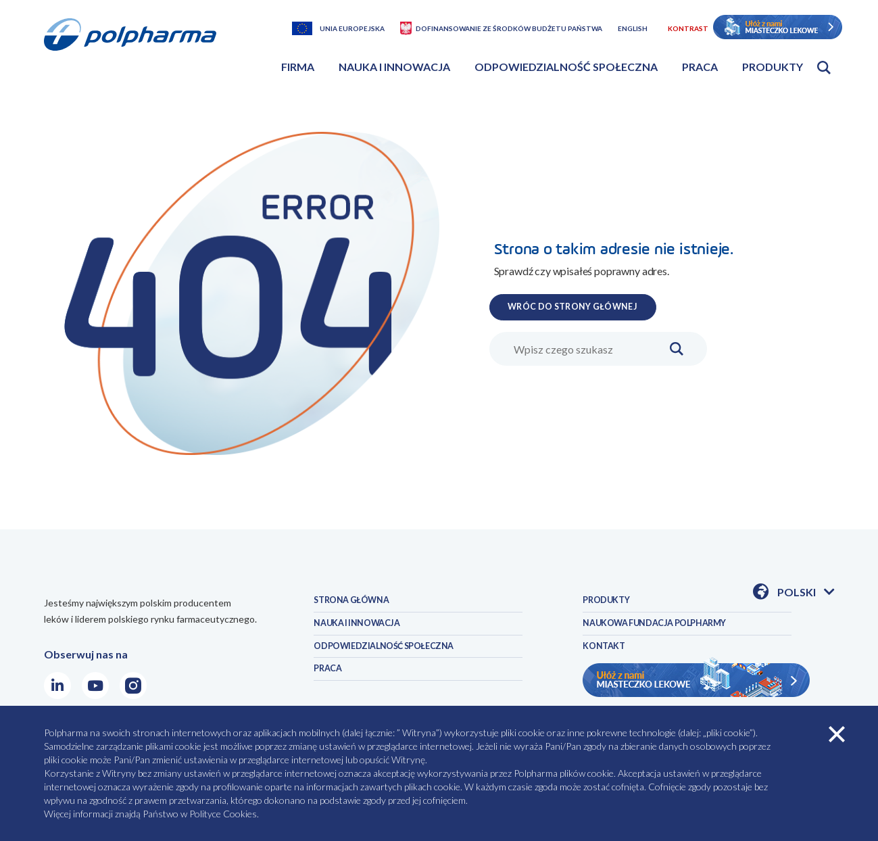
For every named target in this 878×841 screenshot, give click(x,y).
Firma (297, 66)
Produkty (772, 66)
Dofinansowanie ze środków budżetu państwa (509, 28)
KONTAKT (609, 661)
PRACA (331, 690)
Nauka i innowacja (394, 66)
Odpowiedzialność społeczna (566, 66)
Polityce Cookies (223, 813)
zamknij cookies (837, 734)
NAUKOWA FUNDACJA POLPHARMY (673, 632)
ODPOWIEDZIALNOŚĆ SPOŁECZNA (402, 661)
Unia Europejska (352, 28)
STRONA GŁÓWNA (361, 603)
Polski (805, 592)
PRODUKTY (612, 603)
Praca (700, 66)
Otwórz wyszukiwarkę (823, 67)
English (633, 28)
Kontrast (688, 28)
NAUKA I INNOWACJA (367, 632)
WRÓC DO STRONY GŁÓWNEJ (594, 305)
